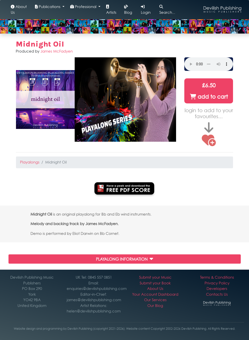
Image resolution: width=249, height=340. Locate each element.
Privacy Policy (217, 283)
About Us (19, 9)
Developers (217, 288)
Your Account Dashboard (155, 294)
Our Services (155, 299)
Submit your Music (155, 277)
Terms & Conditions (217, 277)
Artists (111, 10)
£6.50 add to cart (209, 91)
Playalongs (29, 162)
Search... (167, 10)
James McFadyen (56, 51)
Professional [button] (83, 6)
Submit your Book (155, 283)
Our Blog (155, 305)
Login (146, 10)
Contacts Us (217, 294)
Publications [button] (48, 6)
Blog (128, 10)
